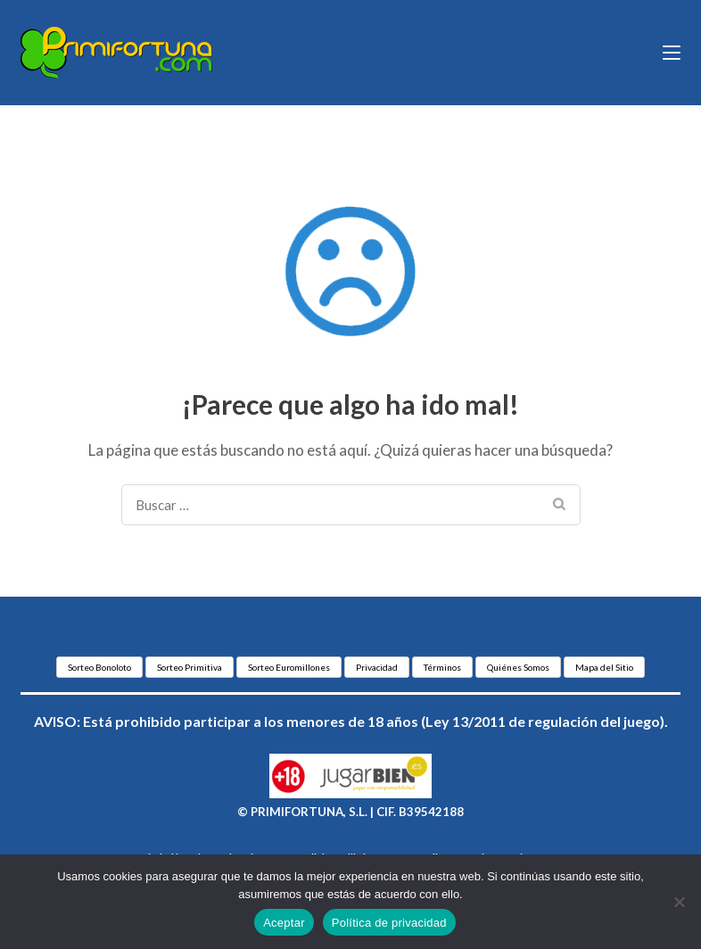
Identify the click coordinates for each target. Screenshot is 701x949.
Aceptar (284, 922)
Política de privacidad (389, 922)
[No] (679, 902)
